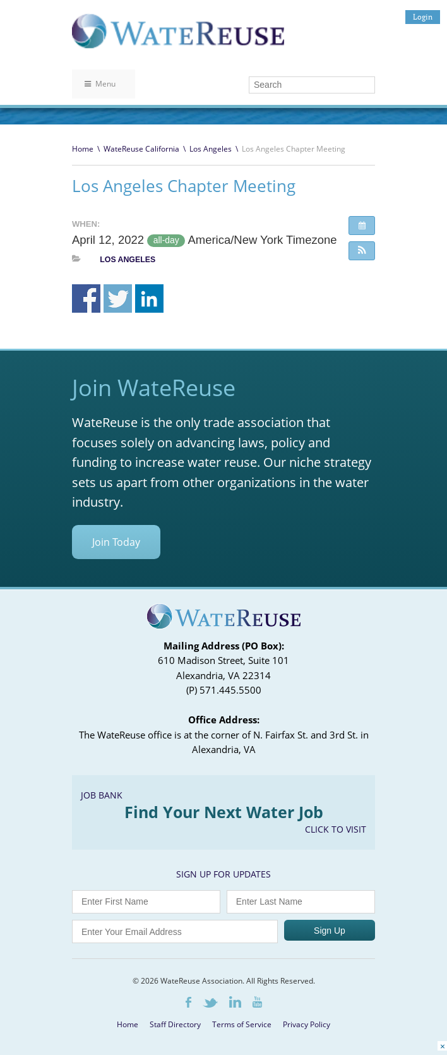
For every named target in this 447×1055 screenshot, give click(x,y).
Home (82, 148)
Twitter (210, 1003)
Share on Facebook (86, 298)
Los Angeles (210, 148)
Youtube (257, 1002)
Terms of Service (241, 1024)
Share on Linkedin (149, 298)
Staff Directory (175, 1024)
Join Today (116, 542)
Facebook (188, 1002)
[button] (361, 251)
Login (422, 16)
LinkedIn (235, 1002)
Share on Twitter (118, 298)
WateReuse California (141, 148)
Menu (100, 83)
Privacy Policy (306, 1024)
